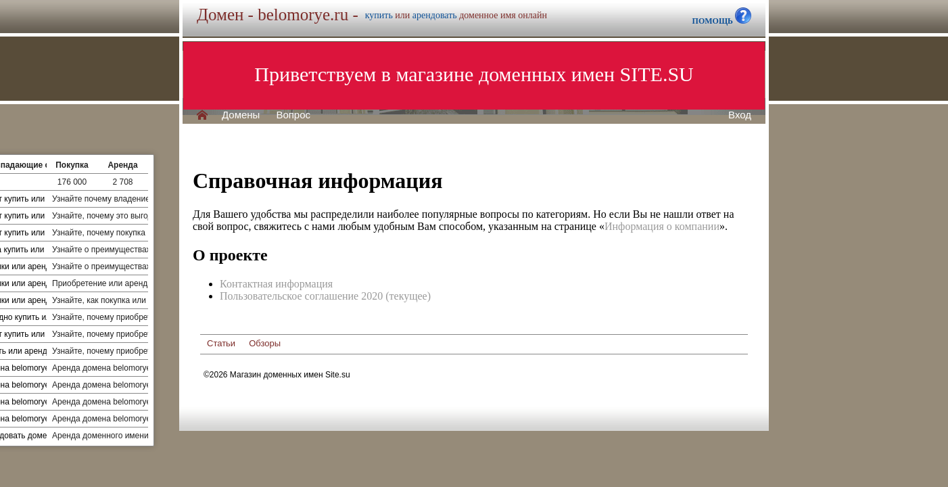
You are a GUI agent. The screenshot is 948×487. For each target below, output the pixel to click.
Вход (739, 115)
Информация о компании (662, 226)
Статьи (221, 343)
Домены (241, 115)
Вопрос (293, 115)
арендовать (434, 15)
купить (379, 15)
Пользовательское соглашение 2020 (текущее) (325, 296)
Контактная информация (276, 283)
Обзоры (265, 343)
